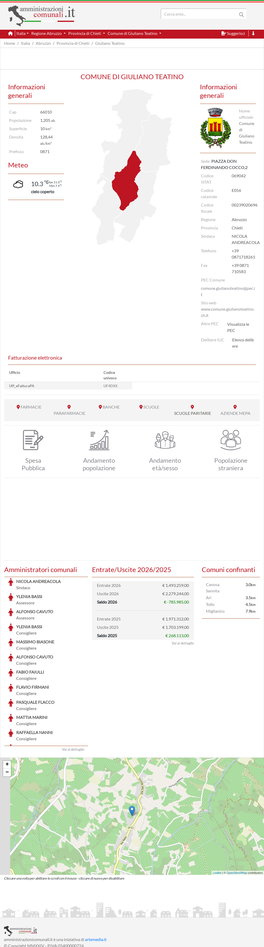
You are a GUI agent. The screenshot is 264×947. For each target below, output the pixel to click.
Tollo (210, 604)
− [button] (7, 733)
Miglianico (215, 611)
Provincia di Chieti (73, 43)
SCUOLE (151, 406)
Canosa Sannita (212, 587)
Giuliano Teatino (110, 43)
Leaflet (217, 833)
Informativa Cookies (106, 912)
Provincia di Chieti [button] (85, 33)
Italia (25, 43)
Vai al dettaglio (73, 710)
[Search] (200, 14)
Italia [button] (21, 33)
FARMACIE (31, 406)
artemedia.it (96, 900)
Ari (208, 597)
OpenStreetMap (237, 833)
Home (9, 43)
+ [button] (7, 726)
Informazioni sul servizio (25, 912)
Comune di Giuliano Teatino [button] (133, 33)
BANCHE (111, 406)
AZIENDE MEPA (235, 413)
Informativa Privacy (67, 912)
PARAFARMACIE (69, 413)
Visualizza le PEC (238, 327)
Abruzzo (43, 43)
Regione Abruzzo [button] (47, 33)
